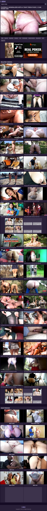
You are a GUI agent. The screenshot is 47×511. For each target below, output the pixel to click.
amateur (16, 38)
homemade (24, 38)
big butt (6, 38)
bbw (2, 38)
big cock (3, 40)
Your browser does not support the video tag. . (23, 23)
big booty (11, 38)
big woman (38, 38)
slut (20, 38)
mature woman (32, 38)
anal (43, 38)
